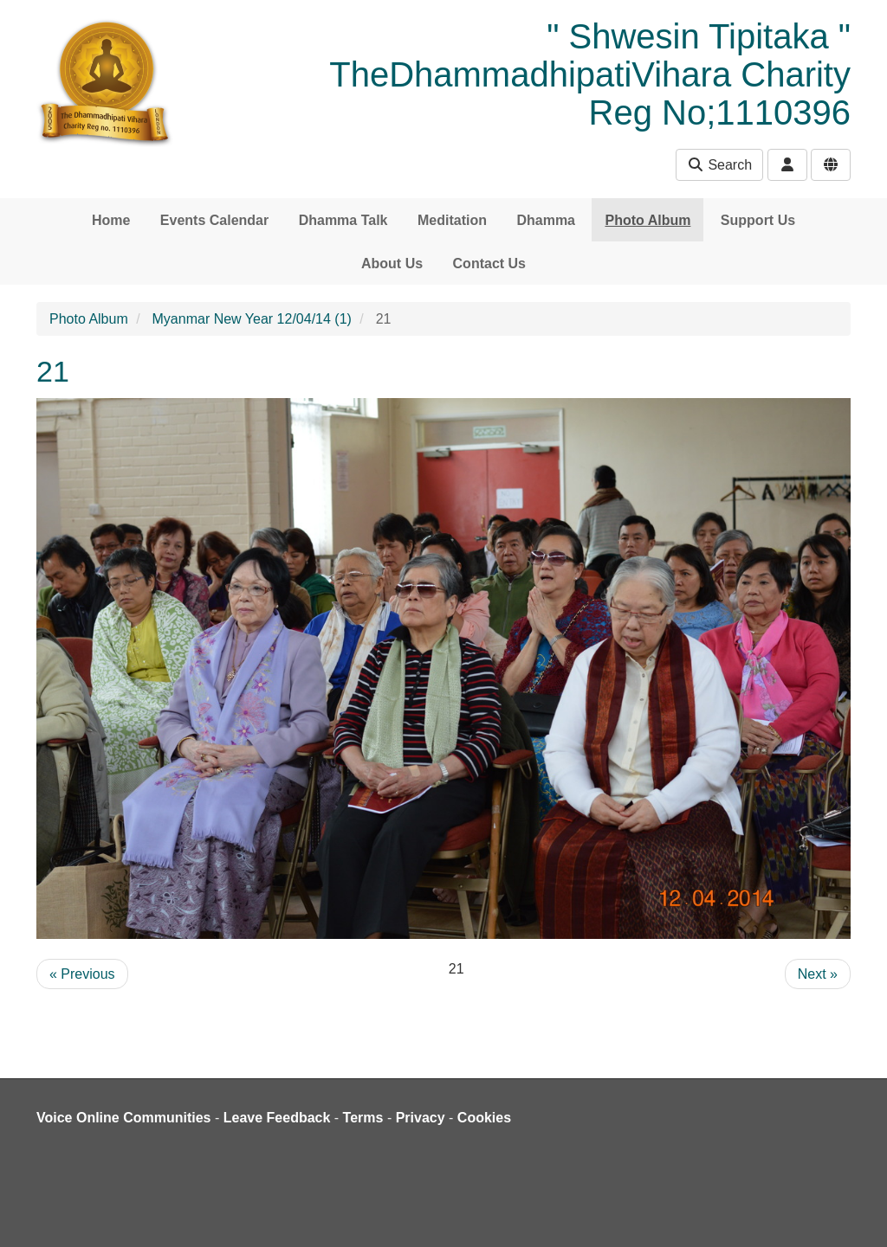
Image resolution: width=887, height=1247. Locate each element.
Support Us (758, 220)
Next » (818, 974)
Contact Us (489, 263)
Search (719, 164)
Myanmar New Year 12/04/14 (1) (252, 319)
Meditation (452, 220)
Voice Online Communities (123, 1117)
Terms (363, 1117)
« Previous (82, 974)
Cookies (484, 1117)
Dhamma (545, 220)
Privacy (420, 1117)
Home (111, 220)
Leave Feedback (277, 1117)
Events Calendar (214, 220)
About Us (392, 263)
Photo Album (647, 220)
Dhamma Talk (343, 220)
